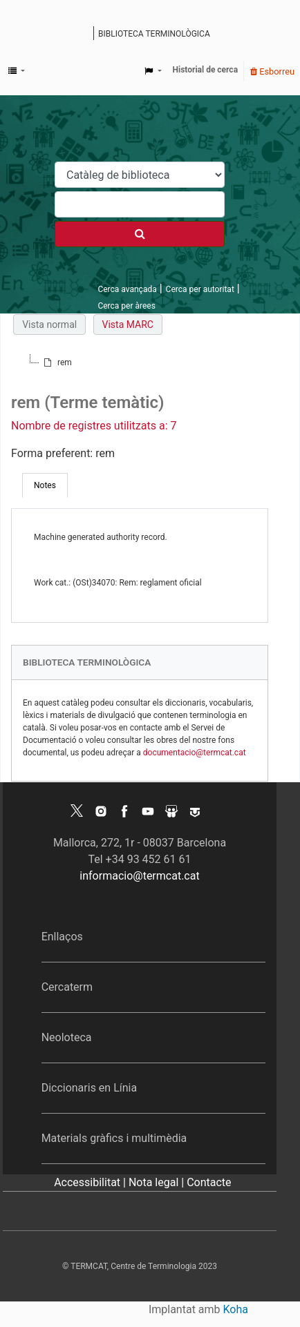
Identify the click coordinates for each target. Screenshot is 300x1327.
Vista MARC (127, 324)
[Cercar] (140, 234)
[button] (16, 71)
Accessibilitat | (91, 1182)
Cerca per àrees (126, 306)
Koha (235, 1309)
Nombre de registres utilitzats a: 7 (93, 425)
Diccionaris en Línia (89, 1087)
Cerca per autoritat (200, 289)
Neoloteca (66, 1037)
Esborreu (272, 71)
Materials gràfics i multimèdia (114, 1138)
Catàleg (85, 34)
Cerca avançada (126, 289)
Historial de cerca (205, 70)
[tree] (139, 362)
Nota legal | (158, 1182)
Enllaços (62, 936)
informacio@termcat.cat (139, 875)
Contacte (209, 1182)
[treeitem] (57, 362)
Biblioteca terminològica (154, 34)
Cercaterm (67, 987)
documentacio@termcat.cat (194, 752)
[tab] (45, 485)
